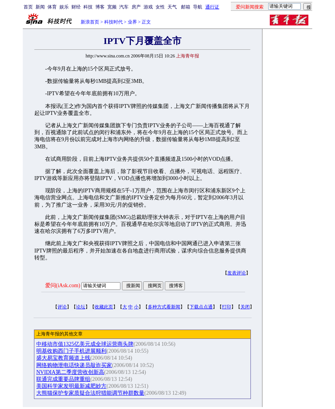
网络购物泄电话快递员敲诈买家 (74, 365)
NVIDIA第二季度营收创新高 (70, 372)
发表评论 (236, 273)
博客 (100, 7)
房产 (136, 7)
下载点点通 (201, 307)
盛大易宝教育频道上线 (63, 358)
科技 (88, 7)
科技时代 (113, 22)
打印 (226, 307)
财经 (76, 7)
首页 (28, 7)
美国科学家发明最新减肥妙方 (71, 386)
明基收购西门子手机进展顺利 (71, 351)
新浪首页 (90, 22)
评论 (62, 307)
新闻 (40, 7)
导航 (197, 7)
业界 (132, 22)
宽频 (112, 7)
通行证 (212, 7)
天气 (172, 7)
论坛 (80, 307)
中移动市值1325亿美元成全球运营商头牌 (85, 344)
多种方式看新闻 (164, 307)
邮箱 (185, 7)
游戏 (148, 7)
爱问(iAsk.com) (62, 285)
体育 (52, 7)
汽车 (124, 7)
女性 (160, 7)
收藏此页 (104, 307)
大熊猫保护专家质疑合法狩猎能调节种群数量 (90, 393)
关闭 (245, 307)
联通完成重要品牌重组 (63, 379)
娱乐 (64, 7)
